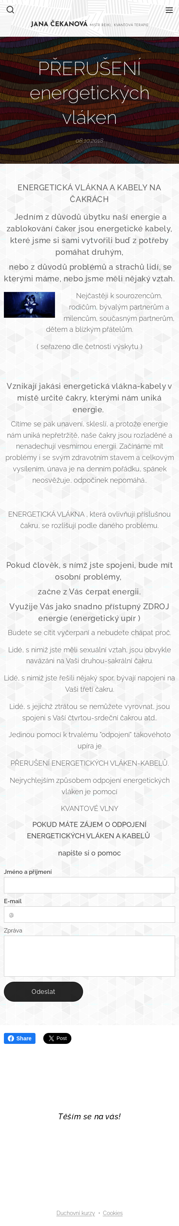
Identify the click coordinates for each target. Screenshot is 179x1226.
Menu (169, 10)
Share (20, 1038)
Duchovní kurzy (76, 1213)
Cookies (113, 1213)
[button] (10, 10)
